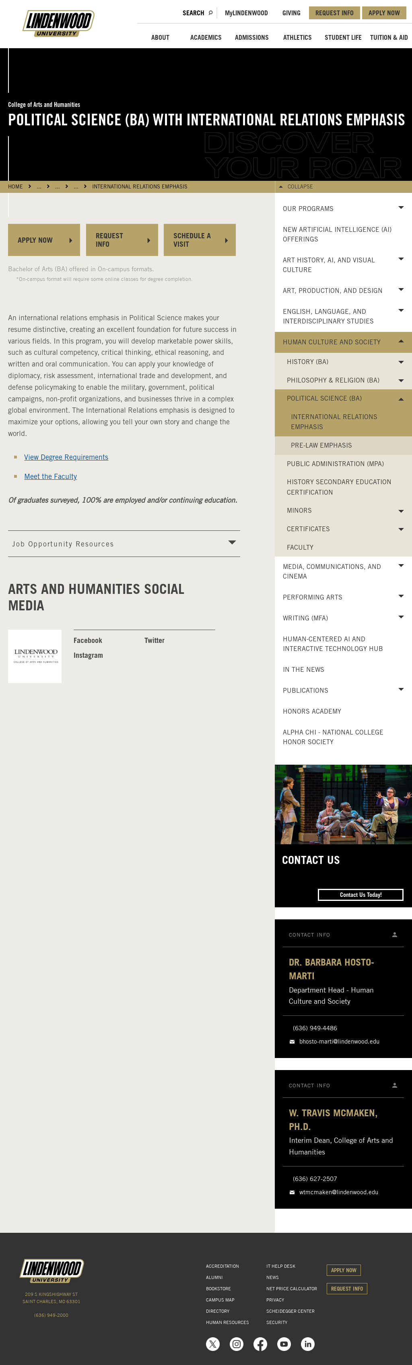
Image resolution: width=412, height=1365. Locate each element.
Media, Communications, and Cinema (332, 571)
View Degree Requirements (66, 457)
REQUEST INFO (334, 13)
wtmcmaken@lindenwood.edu (338, 1192)
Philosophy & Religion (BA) (333, 380)
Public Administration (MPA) (335, 464)
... (39, 187)
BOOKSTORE (218, 1288)
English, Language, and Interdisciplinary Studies (328, 316)
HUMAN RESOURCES (227, 1322)
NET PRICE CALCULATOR (291, 1288)
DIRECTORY (217, 1311)
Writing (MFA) (305, 618)
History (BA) (307, 362)
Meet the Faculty (50, 476)
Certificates (308, 529)
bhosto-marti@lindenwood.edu (339, 1041)
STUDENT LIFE (343, 37)
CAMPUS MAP (220, 1300)
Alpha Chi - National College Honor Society (333, 737)
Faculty (300, 547)
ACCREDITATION (222, 1266)
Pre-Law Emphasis (321, 445)
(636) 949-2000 (51, 1315)
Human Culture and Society (332, 342)
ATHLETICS (297, 37)
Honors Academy (312, 711)
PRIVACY (275, 1300)
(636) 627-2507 (315, 1179)
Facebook (88, 640)
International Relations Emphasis (139, 187)
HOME (15, 187)
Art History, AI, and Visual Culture (329, 265)
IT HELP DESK (280, 1266)
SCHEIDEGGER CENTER (290, 1311)
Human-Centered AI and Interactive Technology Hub (333, 644)
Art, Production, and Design (333, 291)
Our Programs (308, 209)
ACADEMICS (206, 37)
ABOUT (160, 37)
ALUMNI (214, 1277)
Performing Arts (312, 597)
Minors (299, 510)
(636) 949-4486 (315, 1028)
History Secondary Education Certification (339, 487)
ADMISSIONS (252, 37)
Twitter (154, 640)
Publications (305, 690)
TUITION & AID (389, 37)
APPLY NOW (384, 13)
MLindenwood (246, 13)
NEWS (272, 1277)
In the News (303, 669)
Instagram (88, 655)
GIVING (291, 13)
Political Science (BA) (324, 398)
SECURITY (276, 1322)
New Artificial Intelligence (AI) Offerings (337, 234)
